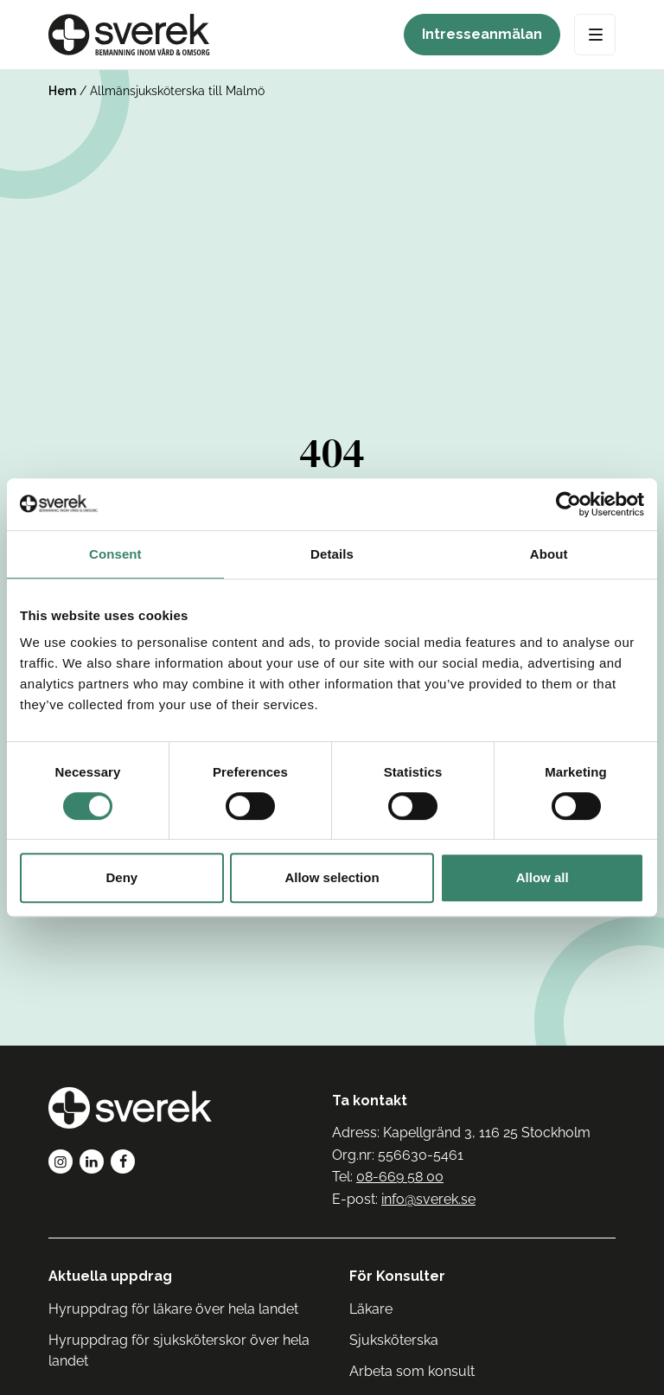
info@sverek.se (428, 1199)
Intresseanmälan (482, 34)
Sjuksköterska (393, 1340)
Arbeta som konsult (412, 1371)
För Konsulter (397, 1276)
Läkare (371, 1309)
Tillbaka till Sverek (332, 691)
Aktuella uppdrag (110, 1276)
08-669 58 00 (400, 1176)
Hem (62, 91)
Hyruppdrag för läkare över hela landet (173, 1309)
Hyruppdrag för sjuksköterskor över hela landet (179, 1350)
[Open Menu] (595, 34)
